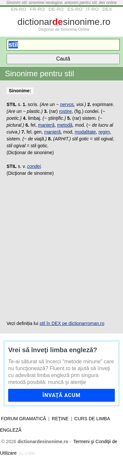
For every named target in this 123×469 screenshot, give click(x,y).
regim (104, 132)
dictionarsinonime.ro (63, 22)
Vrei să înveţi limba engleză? (52, 349)
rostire (65, 111)
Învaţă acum (61, 395)
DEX (107, 9)
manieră (46, 125)
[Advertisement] (61, 248)
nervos (67, 104)
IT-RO (92, 9)
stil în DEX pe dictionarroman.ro (71, 323)
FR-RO (37, 9)
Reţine (60, 418)
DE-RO (56, 9)
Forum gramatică (23, 418)
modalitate (85, 132)
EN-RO (18, 9)
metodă (64, 125)
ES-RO (75, 9)
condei (34, 166)
